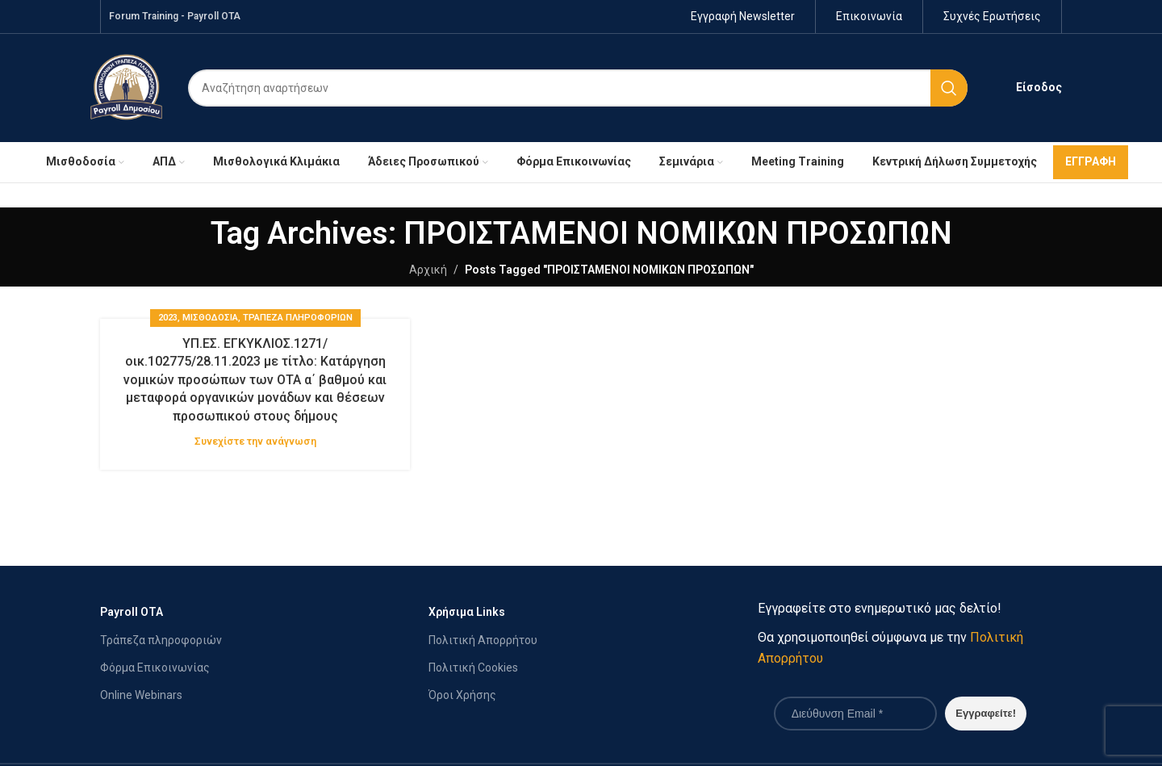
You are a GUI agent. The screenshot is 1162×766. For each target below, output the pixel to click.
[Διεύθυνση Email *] (855, 714)
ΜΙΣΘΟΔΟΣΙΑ (210, 318)
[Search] (578, 88)
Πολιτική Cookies (473, 668)
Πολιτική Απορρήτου (482, 640)
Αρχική (428, 270)
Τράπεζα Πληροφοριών (298, 318)
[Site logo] (126, 87)
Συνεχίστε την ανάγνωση (255, 442)
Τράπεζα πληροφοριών (161, 640)
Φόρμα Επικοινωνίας (155, 668)
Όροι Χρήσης (462, 695)
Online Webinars (141, 695)
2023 (168, 318)
